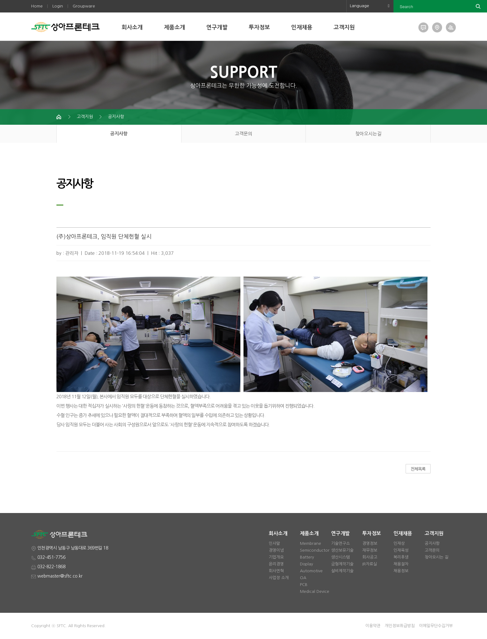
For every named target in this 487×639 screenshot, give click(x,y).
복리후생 (400, 557)
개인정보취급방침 (400, 626)
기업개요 (276, 557)
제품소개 (174, 27)
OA (303, 578)
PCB (303, 585)
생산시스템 (340, 557)
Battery (307, 557)
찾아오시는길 (368, 133)
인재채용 (301, 27)
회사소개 (132, 27)
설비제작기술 (342, 571)
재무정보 (369, 550)
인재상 (399, 543)
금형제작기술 (342, 564)
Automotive (311, 571)
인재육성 (400, 550)
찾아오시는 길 (436, 557)
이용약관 (372, 626)
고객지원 (344, 27)
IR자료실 (369, 564)
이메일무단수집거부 (436, 626)
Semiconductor (315, 550)
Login (57, 6)
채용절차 (400, 564)
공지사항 (116, 116)
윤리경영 (276, 564)
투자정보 (259, 27)
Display (306, 564)
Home (37, 6)
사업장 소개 (279, 578)
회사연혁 (276, 571)
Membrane (310, 543)
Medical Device (314, 591)
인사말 (274, 543)
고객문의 (243, 133)
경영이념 (276, 550)
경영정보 (369, 543)
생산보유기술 (342, 550)
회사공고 (369, 557)
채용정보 (400, 571)
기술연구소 (340, 543)
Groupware (84, 6)
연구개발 (217, 27)
